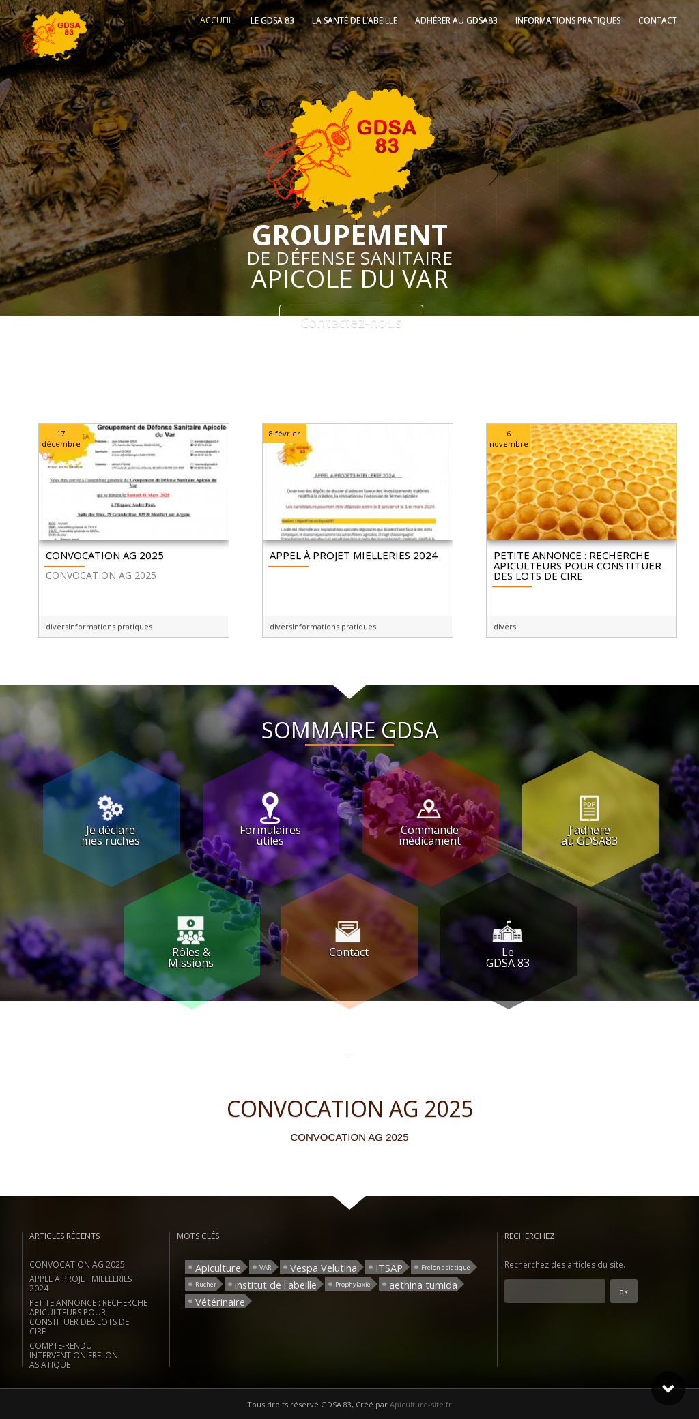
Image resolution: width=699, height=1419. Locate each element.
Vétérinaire (220, 1301)
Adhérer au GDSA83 (456, 20)
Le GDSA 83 (272, 20)
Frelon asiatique (445, 1267)
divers (57, 626)
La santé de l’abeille (354, 20)
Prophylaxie (353, 1284)
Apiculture (218, 1267)
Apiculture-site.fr (421, 1404)
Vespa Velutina (323, 1267)
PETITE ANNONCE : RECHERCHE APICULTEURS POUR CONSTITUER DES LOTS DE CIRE (88, 1317)
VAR (265, 1267)
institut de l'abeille (276, 1284)
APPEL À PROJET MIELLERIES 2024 (80, 1283)
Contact (657, 20)
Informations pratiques (567, 20)
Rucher (205, 1284)
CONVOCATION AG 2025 (77, 1264)
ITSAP (389, 1267)
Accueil (216, 20)
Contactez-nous (351, 322)
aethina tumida (423, 1284)
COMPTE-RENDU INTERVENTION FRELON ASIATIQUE (73, 1355)
